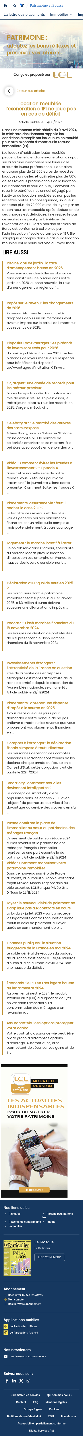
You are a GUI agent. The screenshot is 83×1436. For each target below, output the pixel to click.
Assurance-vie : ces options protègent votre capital (40, 1026)
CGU (51, 1416)
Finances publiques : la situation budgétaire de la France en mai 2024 (39, 946)
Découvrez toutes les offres (25, 1295)
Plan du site (68, 1416)
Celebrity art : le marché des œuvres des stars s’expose (39, 426)
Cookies (54, 1409)
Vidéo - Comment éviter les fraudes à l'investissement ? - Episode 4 (39, 466)
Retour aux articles (31, 91)
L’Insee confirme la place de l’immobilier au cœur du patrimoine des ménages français (41, 828)
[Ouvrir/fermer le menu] (5, 5)
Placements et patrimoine (22, 1221)
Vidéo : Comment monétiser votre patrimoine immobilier (36, 866)
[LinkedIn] (14, 1380)
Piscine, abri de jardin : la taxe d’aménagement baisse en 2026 (35, 266)
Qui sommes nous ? (59, 1395)
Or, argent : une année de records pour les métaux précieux (40, 386)
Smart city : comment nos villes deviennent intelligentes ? (34, 786)
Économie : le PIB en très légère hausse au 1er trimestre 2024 (40, 986)
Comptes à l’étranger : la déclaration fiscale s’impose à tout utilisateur (39, 746)
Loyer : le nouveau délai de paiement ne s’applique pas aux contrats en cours (41, 906)
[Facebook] (7, 1380)
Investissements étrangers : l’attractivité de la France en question (39, 666)
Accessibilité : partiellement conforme (41, 1423)
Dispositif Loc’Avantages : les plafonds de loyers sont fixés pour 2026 (39, 346)
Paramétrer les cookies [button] (25, 1395)
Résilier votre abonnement (24, 1304)
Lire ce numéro (49, 1257)
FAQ (36, 1402)
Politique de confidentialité (24, 1416)
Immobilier (61, 14)
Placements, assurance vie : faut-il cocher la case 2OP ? (36, 506)
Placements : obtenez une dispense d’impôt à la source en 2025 (37, 706)
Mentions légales (56, 1402)
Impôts (49, 1221)
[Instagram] (28, 1380)
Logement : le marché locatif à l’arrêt (39, 543)
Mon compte (16, 1299)
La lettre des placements (24, 14)
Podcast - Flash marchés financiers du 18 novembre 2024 (40, 626)
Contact (21, 1402)
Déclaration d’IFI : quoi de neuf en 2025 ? (40, 586)
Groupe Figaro (33, 1409)
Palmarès (12, 1213)
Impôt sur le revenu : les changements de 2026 (40, 306)
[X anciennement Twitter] (21, 1380)
